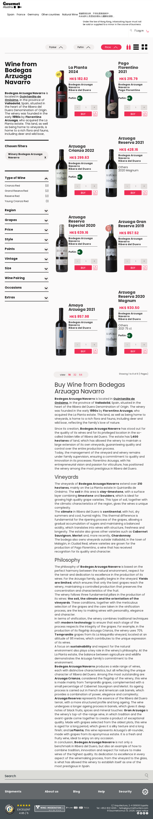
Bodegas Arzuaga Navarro (81, 86)
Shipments (13, 791)
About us (51, 791)
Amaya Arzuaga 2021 (82, 307)
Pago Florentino (129, 90)
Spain (10, 14)
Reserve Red (27, 196)
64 (80, 374)
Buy (83, 114)
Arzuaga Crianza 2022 (81, 148)
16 (69, 374)
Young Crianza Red (27, 201)
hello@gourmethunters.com (133, 808)
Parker (56, 47)
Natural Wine (70, 14)
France (21, 14)
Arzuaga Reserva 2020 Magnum (131, 296)
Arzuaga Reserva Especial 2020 (82, 221)
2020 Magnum (128, 170)
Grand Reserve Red (27, 191)
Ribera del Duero (80, 90)
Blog (76, 791)
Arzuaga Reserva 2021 (131, 140)
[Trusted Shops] (13, 809)
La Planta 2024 (78, 69)
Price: (111, 47)
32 (75, 374)
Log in (139, 30)
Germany (33, 14)
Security (125, 792)
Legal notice (142, 810)
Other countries (50, 14)
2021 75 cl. (125, 329)
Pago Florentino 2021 (128, 67)
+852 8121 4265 (108, 808)
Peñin (83, 47)
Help (101, 791)
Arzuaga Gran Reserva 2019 (132, 224)
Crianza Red (27, 185)
